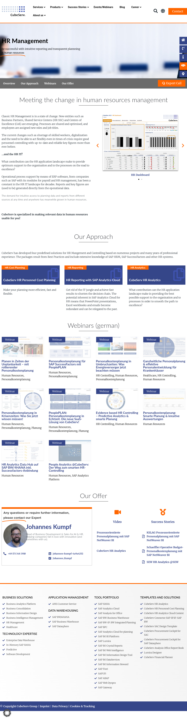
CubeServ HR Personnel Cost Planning (29, 289)
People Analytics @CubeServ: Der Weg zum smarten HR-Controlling (69, 476)
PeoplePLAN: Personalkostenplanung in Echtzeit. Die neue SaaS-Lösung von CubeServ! (66, 426)
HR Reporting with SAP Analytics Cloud (93, 289)
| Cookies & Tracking (81, 715)
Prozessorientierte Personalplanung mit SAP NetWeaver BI (113, 545)
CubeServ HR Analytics (144, 289)
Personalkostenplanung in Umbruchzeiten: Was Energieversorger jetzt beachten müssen (113, 374)
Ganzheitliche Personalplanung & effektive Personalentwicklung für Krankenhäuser (164, 374)
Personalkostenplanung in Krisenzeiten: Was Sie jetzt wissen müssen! (20, 425)
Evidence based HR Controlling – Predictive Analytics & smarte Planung (117, 425)
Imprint (45, 715)
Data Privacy (60, 715)
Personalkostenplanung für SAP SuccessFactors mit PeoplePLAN (67, 373)
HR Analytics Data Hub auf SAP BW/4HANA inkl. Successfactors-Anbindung (20, 476)
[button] (97, 154)
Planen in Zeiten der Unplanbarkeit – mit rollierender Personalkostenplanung (18, 374)
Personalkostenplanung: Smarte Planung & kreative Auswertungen (161, 425)
